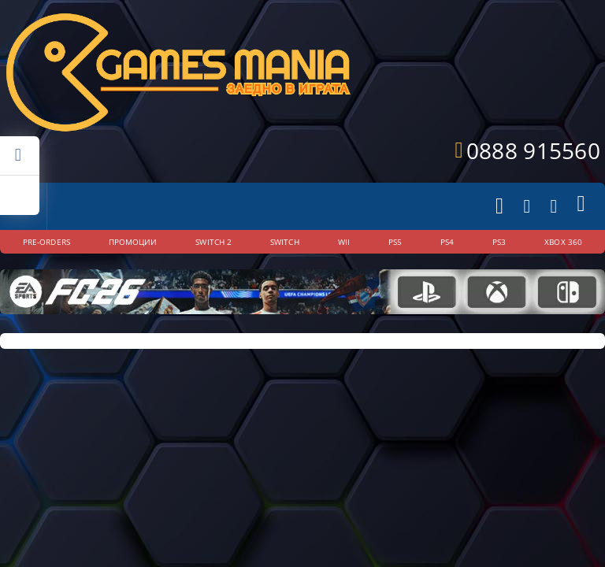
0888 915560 (533, 150)
